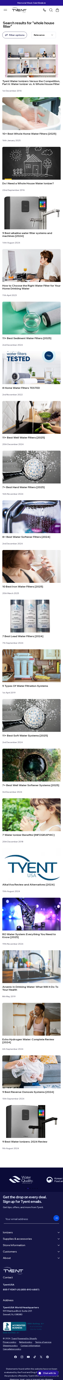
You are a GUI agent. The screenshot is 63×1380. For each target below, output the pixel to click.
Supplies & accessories (31, 1238)
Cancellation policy (12, 1349)
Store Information (31, 1245)
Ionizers (31, 1232)
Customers (31, 1251)
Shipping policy (10, 1345)
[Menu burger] (5, 9)
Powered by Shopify (27, 1338)
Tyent (14, 1338)
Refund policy (25, 1342)
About (31, 1258)
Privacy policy (9, 1342)
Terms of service (43, 1342)
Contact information (30, 1345)
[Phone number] (45, 10)
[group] (21, 1179)
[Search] (51, 10)
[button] (25, 1188)
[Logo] (20, 10)
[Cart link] (57, 10)
